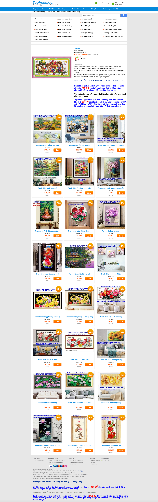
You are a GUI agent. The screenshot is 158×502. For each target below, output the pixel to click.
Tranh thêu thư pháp (41, 26)
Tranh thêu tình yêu (40, 19)
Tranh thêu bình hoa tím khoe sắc (111, 188)
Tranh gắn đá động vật (41, 36)
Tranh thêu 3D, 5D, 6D (41, 29)
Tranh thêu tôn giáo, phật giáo (113, 29)
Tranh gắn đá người (87, 36)
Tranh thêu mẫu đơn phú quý (79, 231)
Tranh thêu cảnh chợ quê (47, 188)
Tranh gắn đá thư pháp (111, 33)
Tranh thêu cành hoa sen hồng (79, 445)
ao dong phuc (106, 460)
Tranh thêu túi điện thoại (65, 26)
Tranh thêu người (40, 22)
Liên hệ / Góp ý (95, 460)
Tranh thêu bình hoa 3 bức (111, 274)
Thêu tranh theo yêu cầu (76, 462)
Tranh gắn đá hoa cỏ (64, 33)
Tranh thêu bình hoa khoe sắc (79, 188)
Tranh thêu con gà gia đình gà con (111, 145)
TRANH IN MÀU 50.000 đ (42, 32)
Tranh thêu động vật (64, 22)
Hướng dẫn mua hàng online (56, 460)
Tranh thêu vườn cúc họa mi (79, 145)
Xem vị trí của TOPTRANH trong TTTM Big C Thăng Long (98, 80)
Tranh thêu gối (85, 26)
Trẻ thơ (77, 48)
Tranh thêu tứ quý (86, 29)
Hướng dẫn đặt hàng (103, 3)
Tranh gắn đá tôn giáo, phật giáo (113, 36)
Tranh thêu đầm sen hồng (47, 402)
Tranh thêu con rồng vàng (111, 402)
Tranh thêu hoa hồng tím (111, 231)
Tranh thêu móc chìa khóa (88, 22)
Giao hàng (73, 464)
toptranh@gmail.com (82, 471)
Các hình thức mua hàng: (56, 464)
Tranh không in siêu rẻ (64, 29)
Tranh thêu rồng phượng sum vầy (47, 317)
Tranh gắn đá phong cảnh (65, 36)
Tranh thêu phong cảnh (65, 19)
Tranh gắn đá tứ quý (87, 33)
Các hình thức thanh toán (56, 462)
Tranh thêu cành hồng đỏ (111, 445)
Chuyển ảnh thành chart (76, 460)
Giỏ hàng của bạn (119, 2)
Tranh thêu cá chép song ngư (47, 274)
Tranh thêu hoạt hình (110, 19)
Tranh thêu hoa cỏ (86, 19)
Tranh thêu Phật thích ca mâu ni (47, 231)
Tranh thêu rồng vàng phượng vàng (79, 317)
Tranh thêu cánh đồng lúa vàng (47, 145)
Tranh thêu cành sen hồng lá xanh (47, 445)
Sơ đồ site (94, 464)
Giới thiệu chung (39, 460)
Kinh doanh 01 (78, 64)
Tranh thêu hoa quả (110, 22)
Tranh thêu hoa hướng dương (111, 360)
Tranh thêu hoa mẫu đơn (47, 360)
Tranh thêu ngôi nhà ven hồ (79, 274)
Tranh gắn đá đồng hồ (41, 39)
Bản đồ (93, 462)
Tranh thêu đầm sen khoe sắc (79, 402)
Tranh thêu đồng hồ (110, 26)
